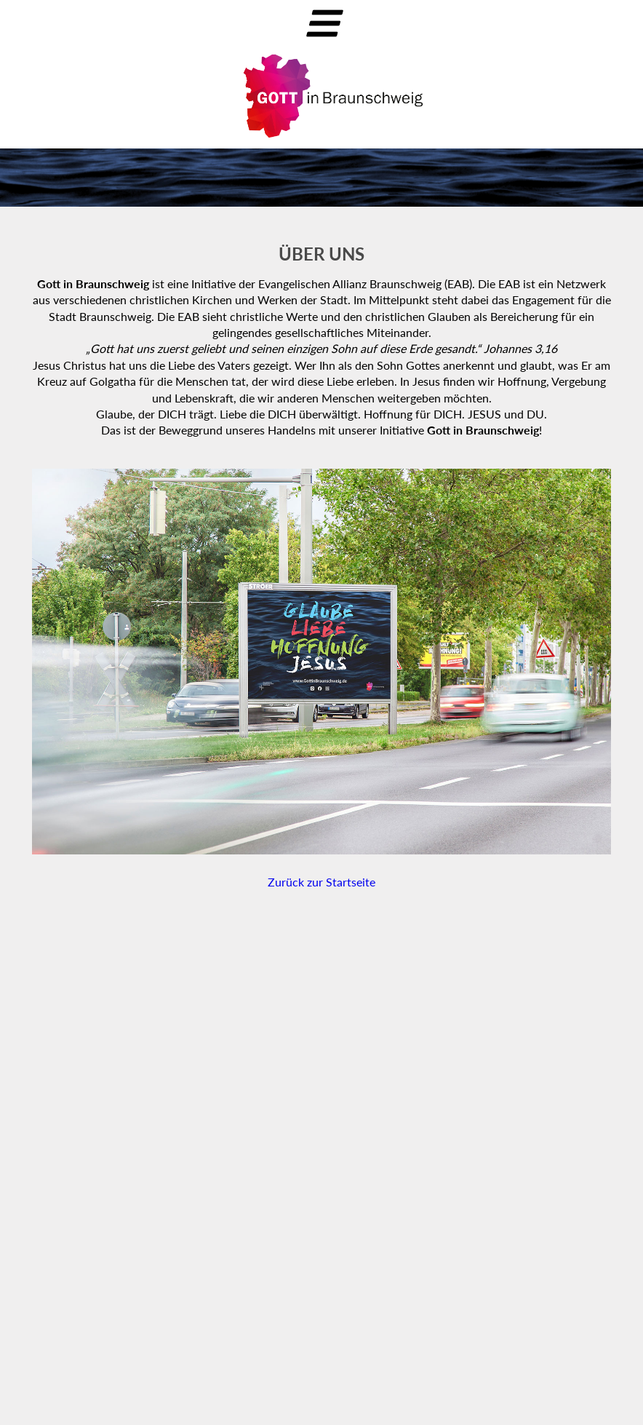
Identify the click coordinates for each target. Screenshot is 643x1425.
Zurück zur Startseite (321, 882)
